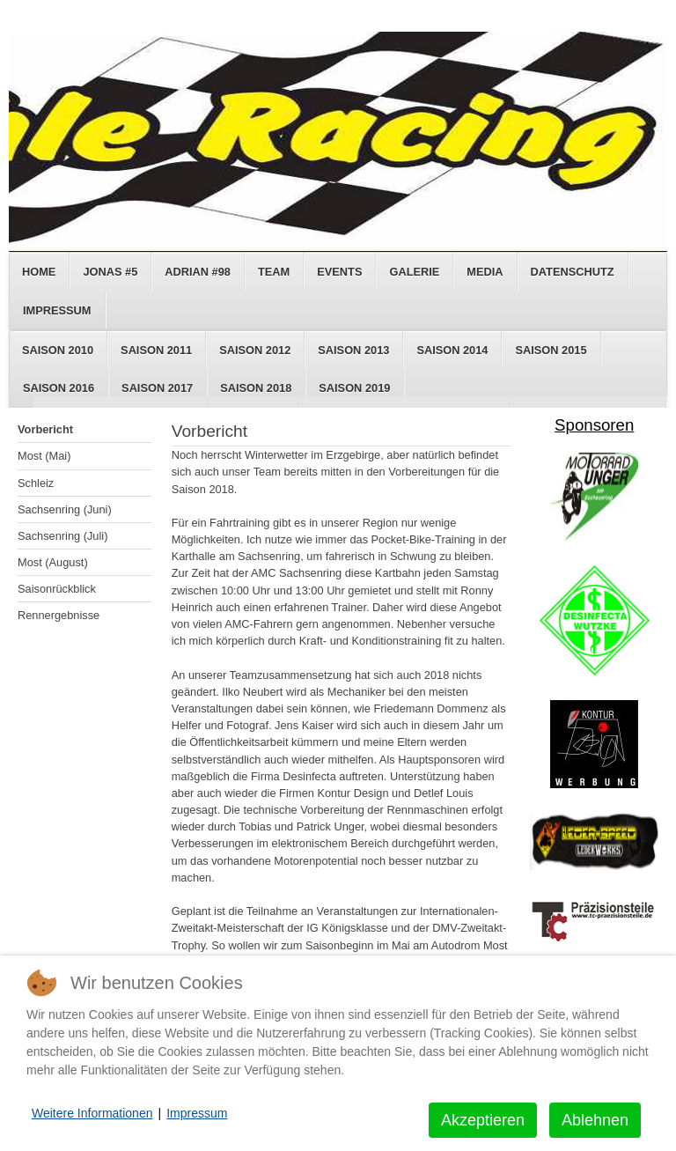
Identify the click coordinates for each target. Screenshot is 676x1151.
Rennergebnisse (58, 615)
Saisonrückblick (57, 588)
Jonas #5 (110, 271)
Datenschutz (572, 271)
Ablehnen (595, 1120)
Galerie (414, 271)
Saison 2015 (550, 350)
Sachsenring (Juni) (65, 509)
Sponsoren (594, 425)
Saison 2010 (57, 350)
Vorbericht (45, 429)
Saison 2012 (254, 350)
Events (339, 271)
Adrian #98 (198, 271)
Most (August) (53, 562)
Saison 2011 (156, 350)
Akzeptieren (483, 1120)
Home (38, 271)
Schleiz (36, 483)
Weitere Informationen (92, 1113)
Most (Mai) (44, 455)
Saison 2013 (353, 350)
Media (485, 271)
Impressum (57, 310)
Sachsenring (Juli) (62, 535)
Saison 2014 (452, 350)
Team (274, 271)
